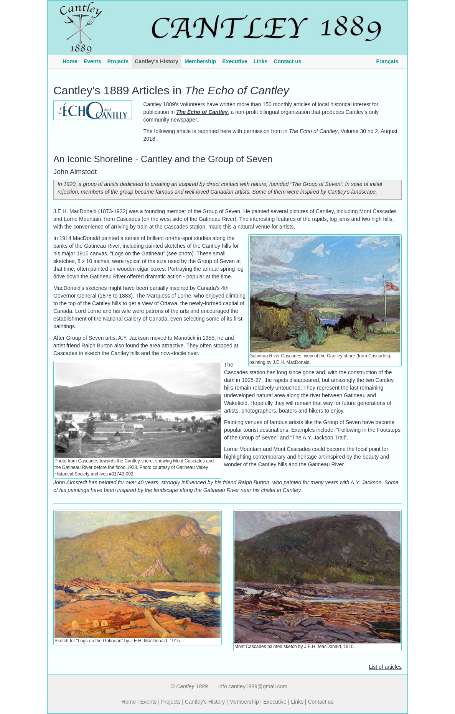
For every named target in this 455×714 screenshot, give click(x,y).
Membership (244, 702)
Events (148, 702)
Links (297, 702)
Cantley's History (205, 702)
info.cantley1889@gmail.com (252, 686)
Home (129, 702)
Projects (171, 702)
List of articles (385, 667)
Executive (275, 702)
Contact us (320, 702)
